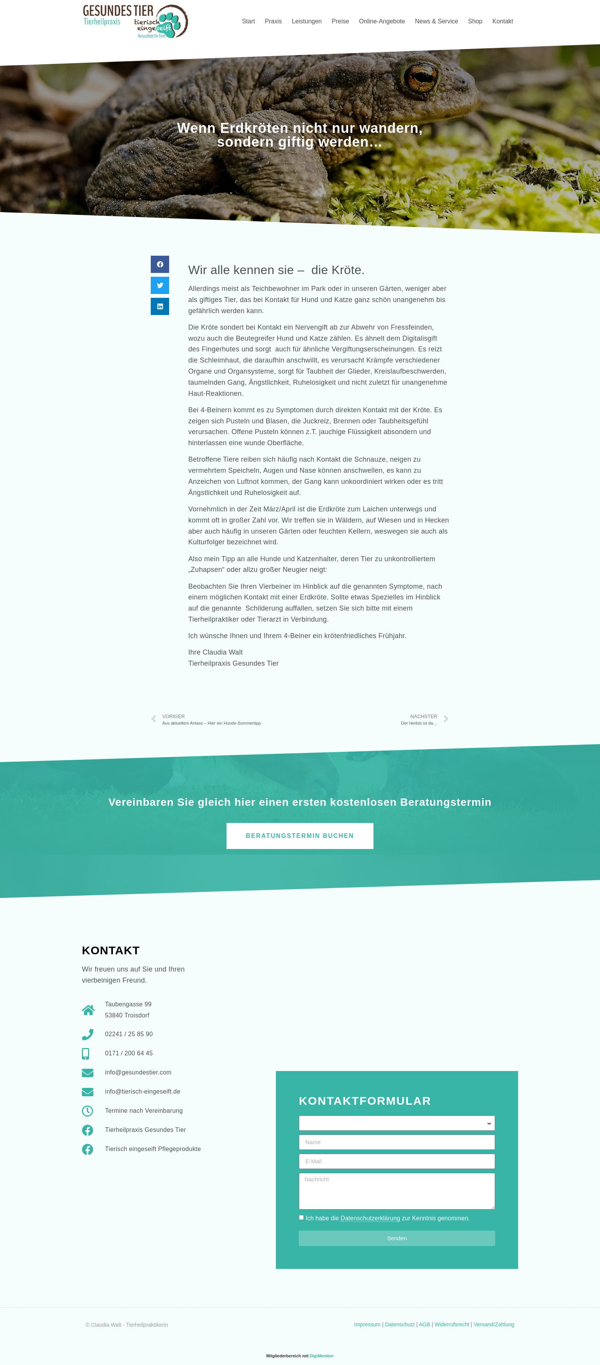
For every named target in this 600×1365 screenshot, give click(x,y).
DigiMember (322, 1356)
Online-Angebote (382, 21)
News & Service (436, 21)
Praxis (273, 21)
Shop (475, 21)
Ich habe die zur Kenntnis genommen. (387, 1218)
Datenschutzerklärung (370, 1218)
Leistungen (307, 21)
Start (248, 21)
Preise (340, 21)
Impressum (367, 1324)
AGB (424, 1324)
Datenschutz (400, 1324)
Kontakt (502, 21)
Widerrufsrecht (452, 1324)
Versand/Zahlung (494, 1324)
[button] (160, 264)
